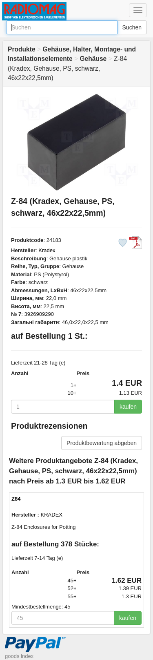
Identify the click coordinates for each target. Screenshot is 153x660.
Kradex (46, 250)
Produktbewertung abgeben (102, 443)
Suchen (132, 27)
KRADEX (51, 515)
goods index (19, 656)
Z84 (15, 499)
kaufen (128, 406)
